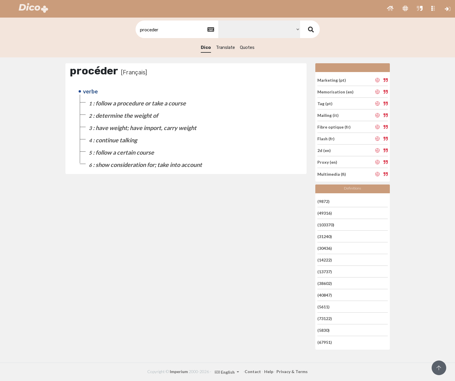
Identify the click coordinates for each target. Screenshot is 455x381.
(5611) (323, 306)
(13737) (324, 271)
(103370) (325, 224)
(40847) (324, 295)
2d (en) (324, 150)
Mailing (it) (328, 115)
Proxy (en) (327, 162)
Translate (225, 47)
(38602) (324, 283)
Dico (206, 47)
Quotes (247, 47)
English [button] (225, 372)
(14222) (324, 259)
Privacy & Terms (292, 371)
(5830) (323, 330)
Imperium (179, 371)
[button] (390, 9)
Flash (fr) (326, 138)
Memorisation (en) (335, 91)
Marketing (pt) (331, 79)
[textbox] (176, 29)
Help (268, 371)
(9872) (323, 201)
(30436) (324, 248)
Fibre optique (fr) (334, 126)
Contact (253, 371)
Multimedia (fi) (331, 173)
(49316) (324, 213)
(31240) (324, 236)
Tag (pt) (325, 103)
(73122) (324, 318)
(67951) (324, 341)
